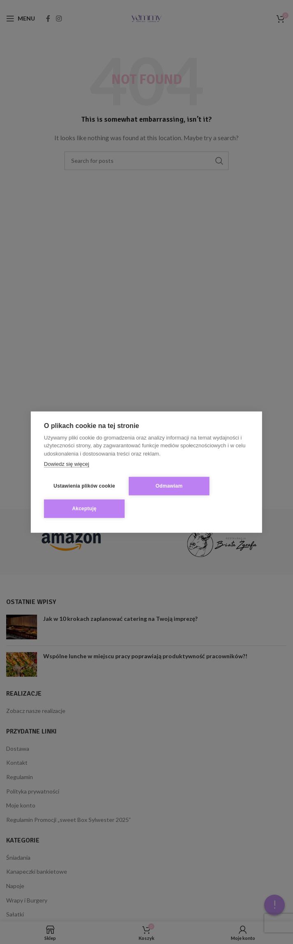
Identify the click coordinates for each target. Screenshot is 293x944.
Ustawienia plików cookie (84, 486)
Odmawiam (169, 486)
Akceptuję (84, 508)
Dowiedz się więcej (66, 464)
